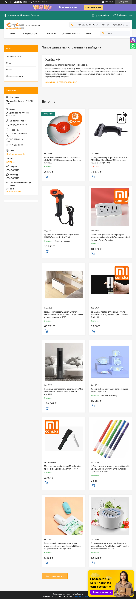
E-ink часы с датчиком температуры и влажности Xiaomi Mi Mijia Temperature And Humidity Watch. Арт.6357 (110, 237)
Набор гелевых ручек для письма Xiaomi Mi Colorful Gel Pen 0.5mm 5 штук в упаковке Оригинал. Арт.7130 (110, 469)
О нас (88, 33)
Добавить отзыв (124, 15)
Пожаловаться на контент (83, 596)
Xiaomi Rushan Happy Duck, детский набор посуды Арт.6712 (109, 390)
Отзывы (9, 70)
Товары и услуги (30, 33)
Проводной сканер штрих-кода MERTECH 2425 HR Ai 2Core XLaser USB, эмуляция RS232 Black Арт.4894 (109, 160)
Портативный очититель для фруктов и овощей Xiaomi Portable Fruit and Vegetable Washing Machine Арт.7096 (110, 546)
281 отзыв (109, 2)
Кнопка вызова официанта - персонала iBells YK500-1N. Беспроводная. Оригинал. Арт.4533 (63, 160)
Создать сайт (33, 2)
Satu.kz (80, 594)
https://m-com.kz (13, 191)
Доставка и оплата (71, 33)
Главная (12, 33)
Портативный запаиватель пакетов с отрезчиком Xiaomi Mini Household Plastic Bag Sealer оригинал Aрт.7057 (62, 546)
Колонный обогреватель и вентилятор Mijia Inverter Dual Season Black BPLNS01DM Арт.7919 (63, 391)
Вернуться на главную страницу (61, 82)
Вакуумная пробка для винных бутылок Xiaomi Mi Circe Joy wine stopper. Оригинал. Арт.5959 (110, 314)
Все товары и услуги (55, 576)
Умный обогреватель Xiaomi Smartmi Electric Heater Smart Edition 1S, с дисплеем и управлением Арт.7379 (63, 314)
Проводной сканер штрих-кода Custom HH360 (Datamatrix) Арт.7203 (61, 236)
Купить (46, 176)
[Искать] (103, 34)
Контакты (51, 33)
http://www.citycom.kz (15, 154)
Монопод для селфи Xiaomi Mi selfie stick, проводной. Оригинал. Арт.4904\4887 (62, 467)
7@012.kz (10, 162)
